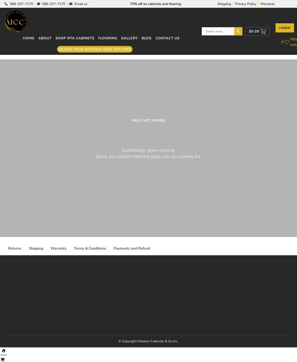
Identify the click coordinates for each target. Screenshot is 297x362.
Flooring (107, 38)
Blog (147, 38)
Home (28, 38)
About (45, 38)
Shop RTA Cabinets (75, 38)
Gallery (129, 38)
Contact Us (168, 38)
